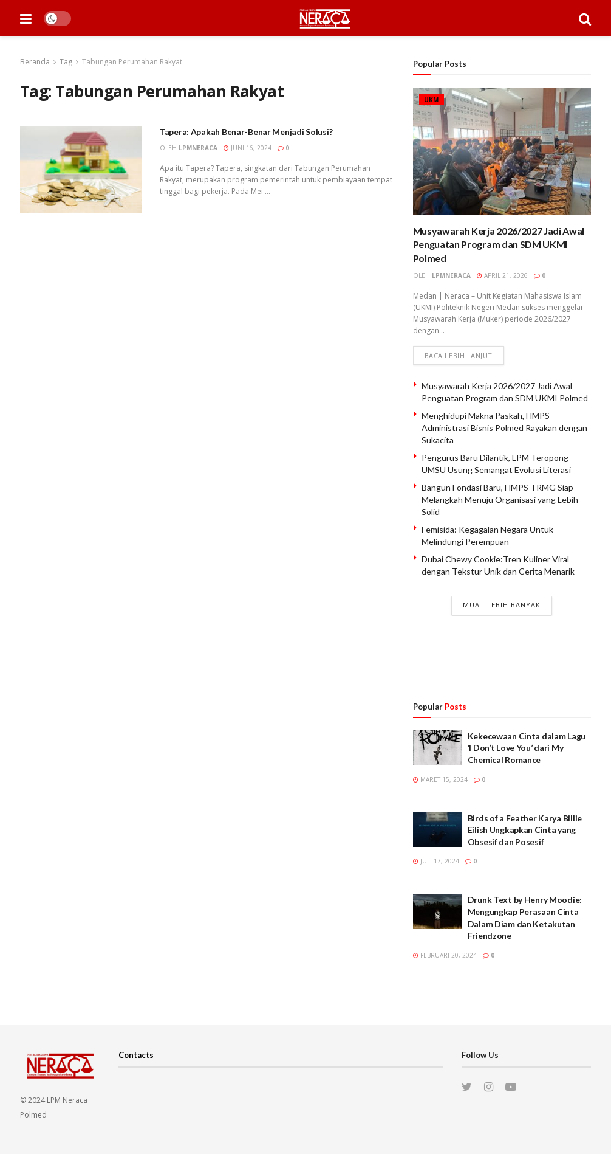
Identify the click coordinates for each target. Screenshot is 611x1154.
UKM (431, 99)
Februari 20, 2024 (445, 955)
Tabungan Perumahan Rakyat (132, 62)
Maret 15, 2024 (440, 779)
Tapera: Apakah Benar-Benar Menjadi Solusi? (246, 131)
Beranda (35, 62)
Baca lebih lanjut (459, 355)
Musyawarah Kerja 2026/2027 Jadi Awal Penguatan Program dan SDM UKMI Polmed (498, 244)
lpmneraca (198, 147)
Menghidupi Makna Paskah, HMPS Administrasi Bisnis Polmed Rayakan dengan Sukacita (504, 427)
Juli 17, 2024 (436, 861)
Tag (66, 62)
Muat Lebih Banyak (502, 604)
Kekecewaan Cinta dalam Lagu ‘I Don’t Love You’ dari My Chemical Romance (526, 748)
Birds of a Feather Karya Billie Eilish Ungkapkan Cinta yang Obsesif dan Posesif (525, 830)
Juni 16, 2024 (247, 147)
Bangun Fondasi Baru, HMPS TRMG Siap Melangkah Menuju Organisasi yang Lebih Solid (500, 499)
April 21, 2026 (502, 275)
